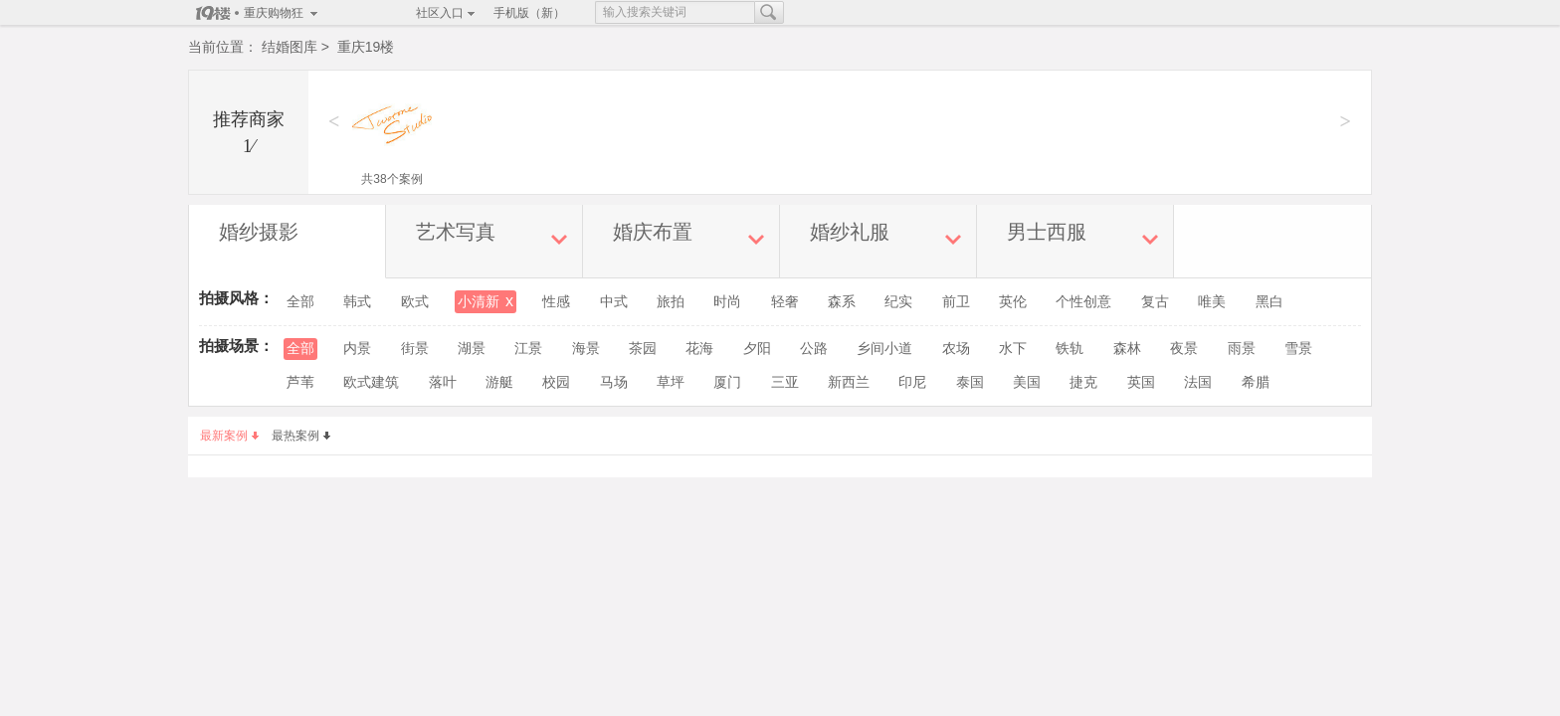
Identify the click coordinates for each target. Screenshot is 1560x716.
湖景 (472, 348)
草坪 (670, 382)
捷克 (1083, 382)
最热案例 (301, 436)
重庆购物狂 (273, 13)
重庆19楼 (366, 47)
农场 (956, 348)
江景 (528, 348)
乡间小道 (884, 348)
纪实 (898, 301)
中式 (614, 301)
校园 (556, 382)
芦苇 (300, 382)
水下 (1013, 348)
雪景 (1298, 348)
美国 (1027, 382)
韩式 (357, 301)
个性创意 (1083, 301)
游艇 (499, 382)
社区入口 (440, 13)
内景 (357, 348)
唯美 (1212, 301)
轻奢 (785, 301)
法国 (1198, 382)
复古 (1155, 301)
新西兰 (849, 382)
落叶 (443, 382)
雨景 (1242, 348)
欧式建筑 (371, 382)
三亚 (785, 382)
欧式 (415, 301)
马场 (614, 382)
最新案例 (229, 436)
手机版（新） (529, 13)
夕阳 (757, 348)
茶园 (643, 348)
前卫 (956, 301)
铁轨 (1069, 348)
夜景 (1184, 348)
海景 (586, 348)
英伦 (1013, 301)
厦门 (727, 382)
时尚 (727, 301)
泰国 (970, 382)
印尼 (912, 382)
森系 (842, 301)
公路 (814, 348)
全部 (300, 301)
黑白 (1269, 301)
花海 (699, 348)
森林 (1127, 348)
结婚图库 (289, 47)
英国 (1141, 382)
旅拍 (670, 301)
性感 (556, 301)
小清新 (485, 301)
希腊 (1255, 382)
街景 (415, 348)
